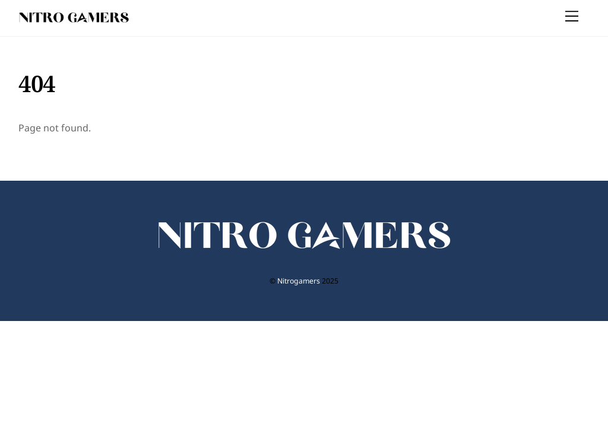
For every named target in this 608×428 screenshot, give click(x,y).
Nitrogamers (298, 281)
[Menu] (572, 16)
